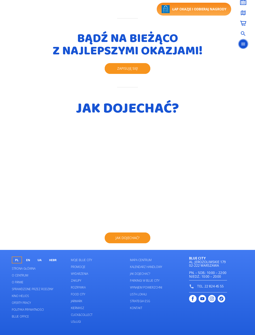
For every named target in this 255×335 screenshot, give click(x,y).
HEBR (53, 260)
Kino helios (20, 296)
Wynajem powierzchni (146, 287)
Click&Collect (81, 315)
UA (40, 260)
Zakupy (76, 280)
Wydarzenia (79, 274)
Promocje (78, 267)
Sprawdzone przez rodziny (32, 289)
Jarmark (76, 301)
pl (17, 260)
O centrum (20, 275)
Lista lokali (138, 294)
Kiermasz (77, 308)
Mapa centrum (141, 260)
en (28, 260)
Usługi (76, 322)
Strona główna (23, 268)
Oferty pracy (21, 303)
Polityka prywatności (28, 310)
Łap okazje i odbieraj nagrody (194, 9)
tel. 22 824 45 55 (206, 286)
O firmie (17, 282)
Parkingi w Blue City (144, 280)
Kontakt (136, 308)
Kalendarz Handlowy (146, 267)
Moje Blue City (81, 260)
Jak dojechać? (140, 274)
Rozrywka (78, 287)
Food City (78, 294)
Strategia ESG (140, 301)
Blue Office (20, 316)
